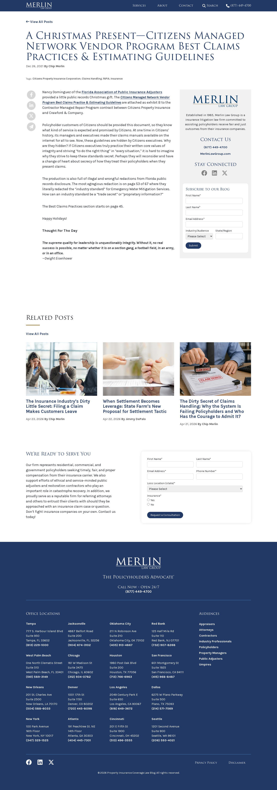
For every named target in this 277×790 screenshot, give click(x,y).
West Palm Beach (38, 655)
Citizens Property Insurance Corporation (57, 78)
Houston (116, 655)
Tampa (31, 623)
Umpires (205, 664)
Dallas (156, 687)
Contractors (208, 635)
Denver (73, 687)
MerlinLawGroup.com (215, 154)
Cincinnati (117, 719)
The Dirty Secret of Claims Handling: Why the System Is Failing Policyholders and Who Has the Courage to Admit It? (212, 408)
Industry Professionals (215, 641)
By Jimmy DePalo (133, 419)
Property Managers (213, 652)
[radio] (195, 500)
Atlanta (73, 719)
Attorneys (206, 629)
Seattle (157, 719)
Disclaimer (237, 763)
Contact (184, 5)
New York (32, 719)
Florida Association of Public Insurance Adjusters (123, 92)
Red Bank (158, 623)
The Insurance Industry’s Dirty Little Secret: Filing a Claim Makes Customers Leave (58, 406)
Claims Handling (92, 78)
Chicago (74, 655)
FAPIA (106, 78)
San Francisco (162, 655)
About (160, 5)
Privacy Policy (206, 763)
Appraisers (207, 624)
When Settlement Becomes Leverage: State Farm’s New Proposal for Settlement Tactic (136, 406)
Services (137, 5)
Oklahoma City (120, 623)
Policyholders (209, 647)
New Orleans (35, 687)
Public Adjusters (211, 658)
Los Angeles (118, 687)
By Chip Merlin (54, 66)
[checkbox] (195, 502)
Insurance (117, 78)
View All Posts (40, 22)
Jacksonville (76, 623)
